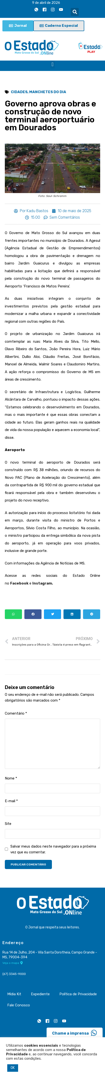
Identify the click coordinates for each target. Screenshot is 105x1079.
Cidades (19, 92)
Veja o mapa (12, 963)
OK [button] (13, 1068)
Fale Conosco (18, 1005)
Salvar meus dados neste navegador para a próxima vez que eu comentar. (53, 849)
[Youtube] (60, 9)
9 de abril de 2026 (46, 3)
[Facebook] (44, 9)
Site (8, 823)
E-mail (11, 801)
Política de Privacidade (78, 994)
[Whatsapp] (36, 9)
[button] (75, 12)
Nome (11, 778)
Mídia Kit (14, 994)
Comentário (16, 713)
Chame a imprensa (74, 1033)
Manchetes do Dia (47, 92)
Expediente (40, 994)
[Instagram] (52, 9)
